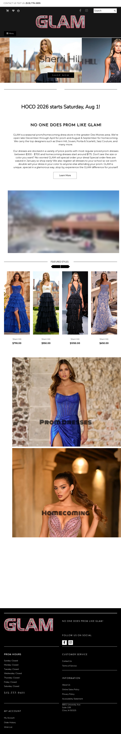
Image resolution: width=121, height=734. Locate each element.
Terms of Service (69, 665)
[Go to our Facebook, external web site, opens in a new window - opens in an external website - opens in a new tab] (80, 10)
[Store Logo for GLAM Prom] (60, 22)
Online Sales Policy (70, 689)
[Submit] (114, 10)
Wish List (8, 727)
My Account (9, 717)
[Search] (105, 10)
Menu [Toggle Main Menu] (10, 33)
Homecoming (66, 513)
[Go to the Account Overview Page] (18, 11)
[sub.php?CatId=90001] (60, 60)
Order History (10, 722)
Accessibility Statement (72, 698)
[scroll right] (65, 266)
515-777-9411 (14, 693)
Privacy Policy (68, 694)
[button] (8, 60)
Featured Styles (59, 261)
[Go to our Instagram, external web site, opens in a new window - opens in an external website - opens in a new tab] (86, 10)
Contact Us (67, 661)
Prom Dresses (66, 422)
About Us (66, 684)
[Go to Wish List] (13, 10)
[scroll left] (55, 266)
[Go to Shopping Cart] (7, 10)
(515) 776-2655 (33, 3)
